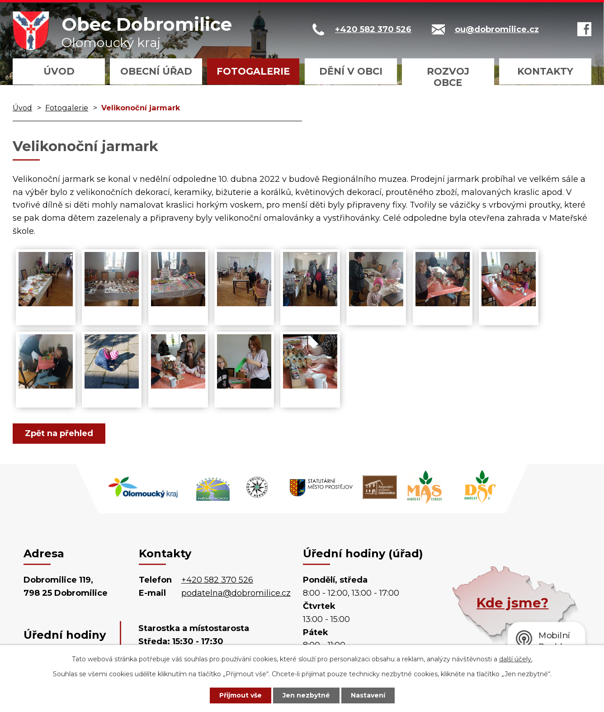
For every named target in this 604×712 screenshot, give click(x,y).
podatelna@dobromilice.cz (236, 593)
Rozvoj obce (448, 77)
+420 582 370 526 (217, 580)
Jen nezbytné (306, 695)
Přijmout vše (240, 695)
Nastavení (368, 695)
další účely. (516, 659)
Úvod (59, 71)
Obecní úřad (156, 71)
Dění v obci (350, 71)
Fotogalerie (253, 71)
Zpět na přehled (59, 433)
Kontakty (545, 71)
